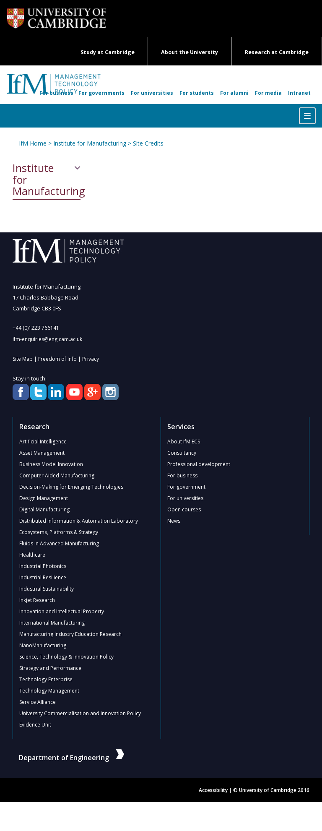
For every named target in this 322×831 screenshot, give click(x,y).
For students (196, 92)
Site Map (23, 358)
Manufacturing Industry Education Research (70, 634)
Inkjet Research (37, 600)
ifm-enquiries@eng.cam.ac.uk (47, 339)
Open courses (184, 509)
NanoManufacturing (42, 645)
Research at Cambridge (277, 52)
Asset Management (42, 452)
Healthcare (32, 554)
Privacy (90, 358)
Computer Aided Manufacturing (56, 475)
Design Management (43, 498)
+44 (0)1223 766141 (36, 327)
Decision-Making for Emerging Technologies (71, 486)
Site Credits (148, 143)
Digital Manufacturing (44, 509)
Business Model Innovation (51, 464)
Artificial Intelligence (43, 441)
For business (56, 92)
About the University (189, 52)
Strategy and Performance (50, 668)
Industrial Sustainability (46, 588)
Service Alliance (37, 702)
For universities (152, 92)
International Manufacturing (52, 622)
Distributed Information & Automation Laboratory (78, 520)
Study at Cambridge (107, 52)
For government (186, 486)
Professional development (198, 464)
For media (268, 92)
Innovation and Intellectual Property (61, 611)
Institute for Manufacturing (89, 143)
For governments (101, 92)
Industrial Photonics (42, 566)
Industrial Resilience (42, 577)
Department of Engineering (71, 757)
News (173, 520)
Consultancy (181, 452)
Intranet (299, 92)
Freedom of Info (57, 358)
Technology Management (49, 690)
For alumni (234, 92)
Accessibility (213, 790)
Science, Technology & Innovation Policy (66, 656)
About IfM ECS (183, 441)
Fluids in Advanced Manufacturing (59, 543)
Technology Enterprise (46, 679)
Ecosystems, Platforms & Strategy (58, 532)
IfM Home (33, 143)
